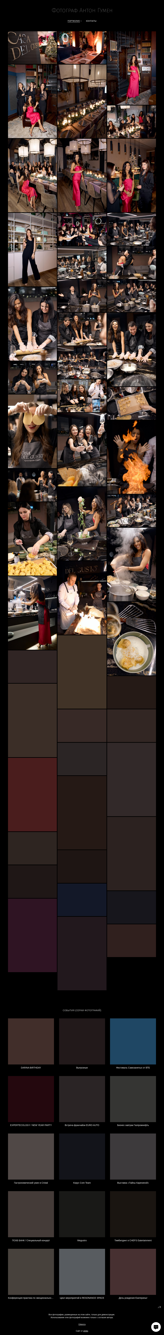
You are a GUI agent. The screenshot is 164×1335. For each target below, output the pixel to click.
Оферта (82, 1329)
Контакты (91, 21)
